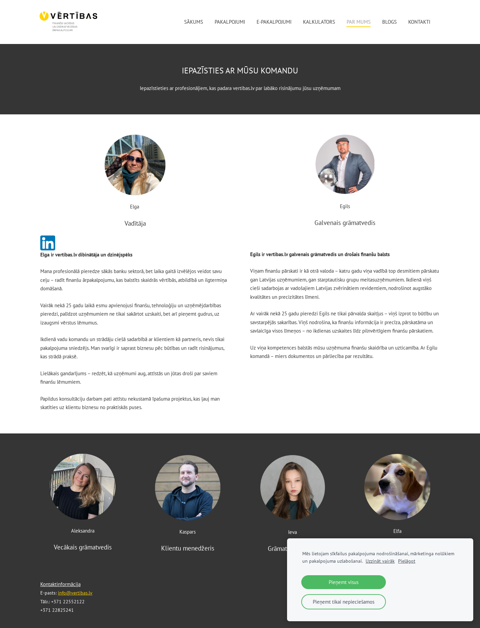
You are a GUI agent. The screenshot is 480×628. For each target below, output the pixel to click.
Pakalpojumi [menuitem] (229, 22)
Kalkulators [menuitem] (318, 22)
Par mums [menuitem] (358, 22)
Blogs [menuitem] (388, 22)
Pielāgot (406, 561)
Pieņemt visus (343, 582)
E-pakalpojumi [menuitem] (273, 22)
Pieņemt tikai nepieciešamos (343, 602)
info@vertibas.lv (75, 593)
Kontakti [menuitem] (419, 22)
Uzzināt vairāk (380, 561)
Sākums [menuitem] (192, 22)
